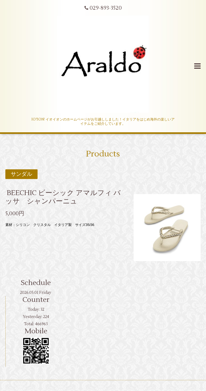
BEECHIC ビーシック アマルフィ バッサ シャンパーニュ (63, 197)
